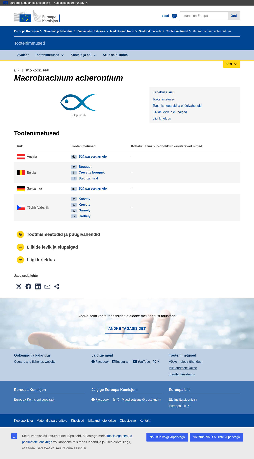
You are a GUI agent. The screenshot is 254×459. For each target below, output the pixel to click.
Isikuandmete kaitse (183, 368)
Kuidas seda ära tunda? (71, 2)
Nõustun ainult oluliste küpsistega (216, 437)
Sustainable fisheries (91, 31)
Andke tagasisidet (127, 329)
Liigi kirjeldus (162, 118)
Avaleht (23, 55)
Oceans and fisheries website (35, 361)
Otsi (234, 15)
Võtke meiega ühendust (185, 361)
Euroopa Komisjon (26, 31)
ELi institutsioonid (181, 399)
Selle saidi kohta (115, 55)
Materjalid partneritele (52, 420)
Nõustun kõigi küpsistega (167, 437)
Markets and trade (122, 31)
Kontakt (145, 420)
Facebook (100, 399)
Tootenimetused (177, 31)
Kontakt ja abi (81, 55)
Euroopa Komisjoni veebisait (34, 399)
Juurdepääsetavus (182, 374)
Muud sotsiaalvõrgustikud (140, 399)
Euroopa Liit (177, 406)
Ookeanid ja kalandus (58, 31)
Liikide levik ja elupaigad (170, 112)
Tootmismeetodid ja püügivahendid (177, 105)
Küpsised (77, 420)
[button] (19, 286)
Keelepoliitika (23, 420)
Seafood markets (150, 31)
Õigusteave (128, 420)
